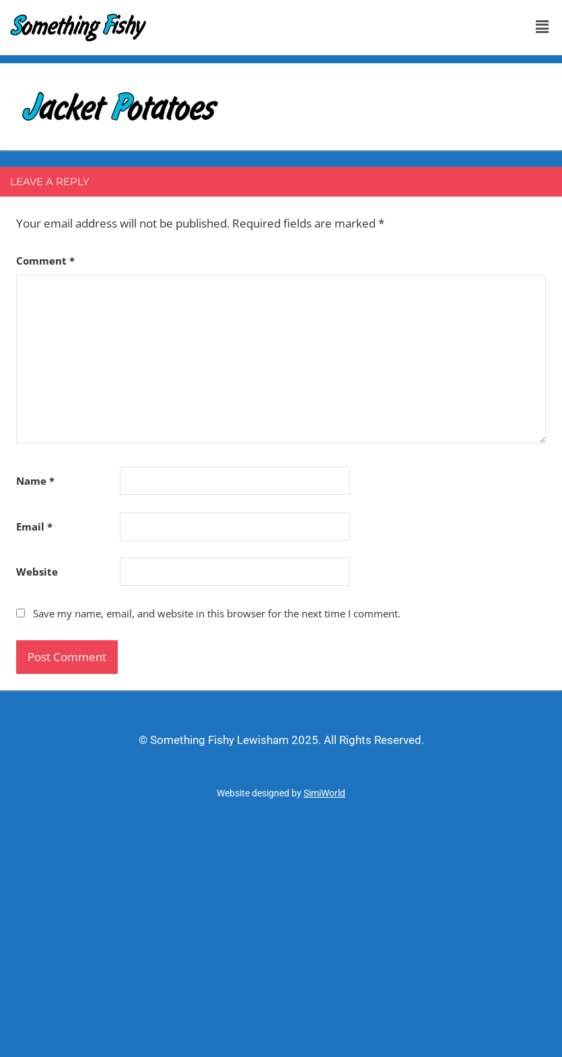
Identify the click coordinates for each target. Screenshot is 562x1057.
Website (37, 571)
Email (34, 526)
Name (35, 480)
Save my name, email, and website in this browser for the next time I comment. (216, 613)
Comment (45, 260)
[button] (541, 26)
